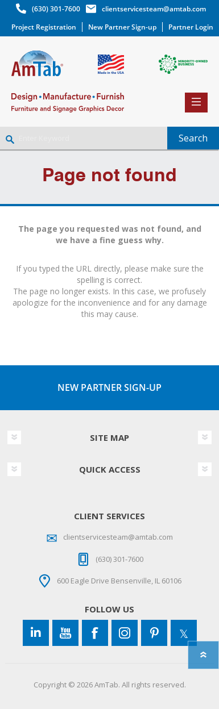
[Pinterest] (154, 633)
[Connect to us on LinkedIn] (36, 633)
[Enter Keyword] (83, 138)
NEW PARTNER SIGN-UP (109, 387)
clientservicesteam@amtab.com (154, 9)
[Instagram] (124, 633)
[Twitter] (184, 633)
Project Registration (43, 27)
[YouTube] (65, 633)
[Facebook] (95, 633)
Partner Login (190, 27)
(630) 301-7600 (56, 9)
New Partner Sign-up (122, 27)
